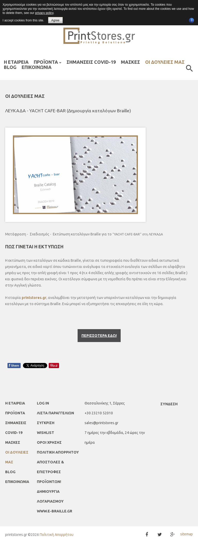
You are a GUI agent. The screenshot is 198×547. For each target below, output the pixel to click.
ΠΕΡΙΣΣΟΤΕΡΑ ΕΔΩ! (99, 333)
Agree (55, 20)
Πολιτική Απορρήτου (56, 532)
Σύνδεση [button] (169, 402)
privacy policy (44, 13)
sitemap (186, 532)
